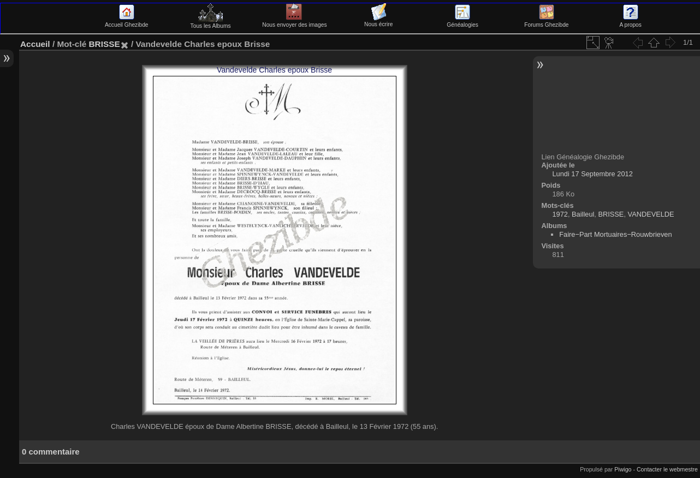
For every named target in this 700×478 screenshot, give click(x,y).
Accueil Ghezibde (127, 22)
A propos (631, 22)
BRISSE (104, 44)
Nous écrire (378, 21)
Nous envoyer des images (294, 22)
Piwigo (622, 469)
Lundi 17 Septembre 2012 (592, 174)
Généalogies (462, 22)
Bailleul (583, 214)
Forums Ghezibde (546, 22)
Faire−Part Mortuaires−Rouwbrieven (615, 234)
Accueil (35, 44)
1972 (559, 214)
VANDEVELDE (651, 214)
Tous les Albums (211, 23)
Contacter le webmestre (667, 469)
